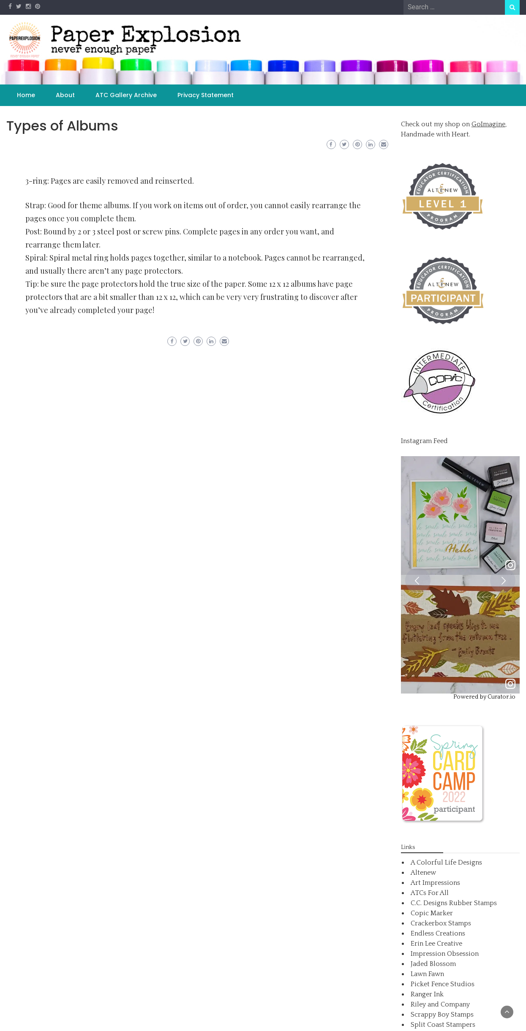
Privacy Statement (205, 95)
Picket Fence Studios (442, 984)
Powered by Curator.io (484, 697)
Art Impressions (435, 883)
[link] (510, 565)
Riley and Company (440, 1004)
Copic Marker (432, 913)
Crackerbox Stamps (441, 923)
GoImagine (488, 124)
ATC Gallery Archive (126, 95)
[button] (418, 580)
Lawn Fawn (427, 974)
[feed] (460, 575)
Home (26, 95)
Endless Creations (438, 933)
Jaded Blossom (433, 964)
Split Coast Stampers (443, 1024)
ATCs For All (430, 893)
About (65, 95)
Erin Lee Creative (436, 943)
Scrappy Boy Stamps (442, 1014)
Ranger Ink (427, 994)
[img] (460, 515)
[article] (460, 515)
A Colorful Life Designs (446, 862)
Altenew (423, 872)
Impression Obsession (445, 954)
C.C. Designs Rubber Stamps (454, 903)
